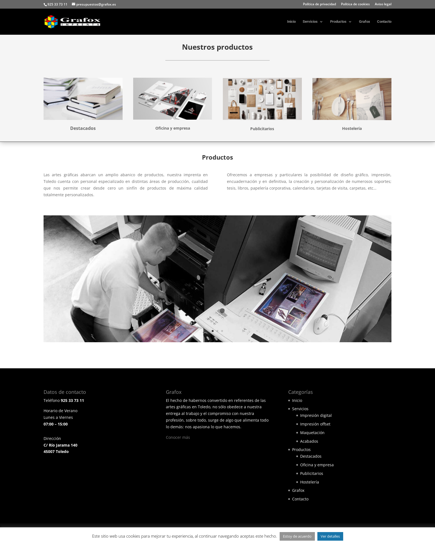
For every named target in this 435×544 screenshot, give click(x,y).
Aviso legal (383, 4)
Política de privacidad (319, 4)
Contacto (384, 22)
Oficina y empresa (317, 464)
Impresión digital (316, 415)
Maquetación (312, 432)
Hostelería (309, 482)
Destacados (311, 456)
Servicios (310, 22)
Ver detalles (330, 536)
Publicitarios (311, 473)
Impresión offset (315, 424)
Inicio (291, 22)
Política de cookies (355, 4)
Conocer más (178, 437)
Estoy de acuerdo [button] (297, 536)
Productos (338, 22)
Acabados (309, 441)
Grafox (364, 22)
